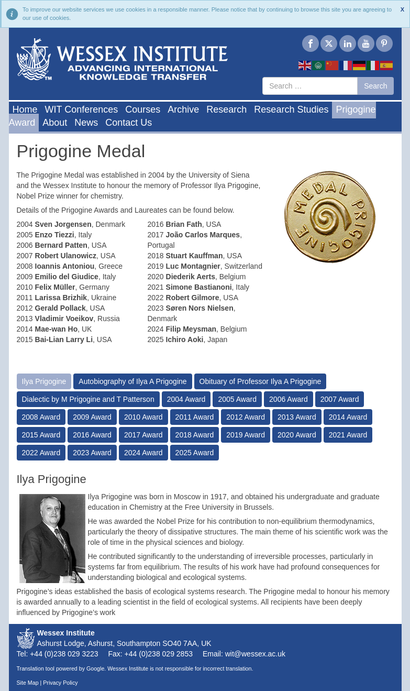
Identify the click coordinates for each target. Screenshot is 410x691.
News (86, 122)
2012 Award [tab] (245, 417)
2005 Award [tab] (237, 399)
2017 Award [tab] (143, 435)
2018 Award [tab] (194, 435)
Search (375, 86)
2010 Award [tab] (143, 417)
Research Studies (291, 109)
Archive (183, 109)
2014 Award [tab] (348, 417)
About (54, 122)
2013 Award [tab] (297, 417)
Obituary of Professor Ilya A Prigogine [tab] (261, 381)
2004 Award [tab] (186, 399)
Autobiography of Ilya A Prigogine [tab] (132, 381)
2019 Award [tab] (245, 435)
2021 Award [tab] (348, 435)
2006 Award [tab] (288, 399)
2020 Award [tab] (297, 435)
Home (25, 109)
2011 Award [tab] (194, 417)
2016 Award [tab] (92, 435)
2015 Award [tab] (41, 435)
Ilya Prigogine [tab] (44, 381)
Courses (142, 109)
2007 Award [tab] (339, 399)
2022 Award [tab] (41, 452)
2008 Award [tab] (41, 417)
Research (226, 109)
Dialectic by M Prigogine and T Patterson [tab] (88, 399)
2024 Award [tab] (143, 452)
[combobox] (310, 86)
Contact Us (128, 122)
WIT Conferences (81, 109)
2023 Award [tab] (92, 452)
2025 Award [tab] (194, 452)
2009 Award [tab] (92, 417)
